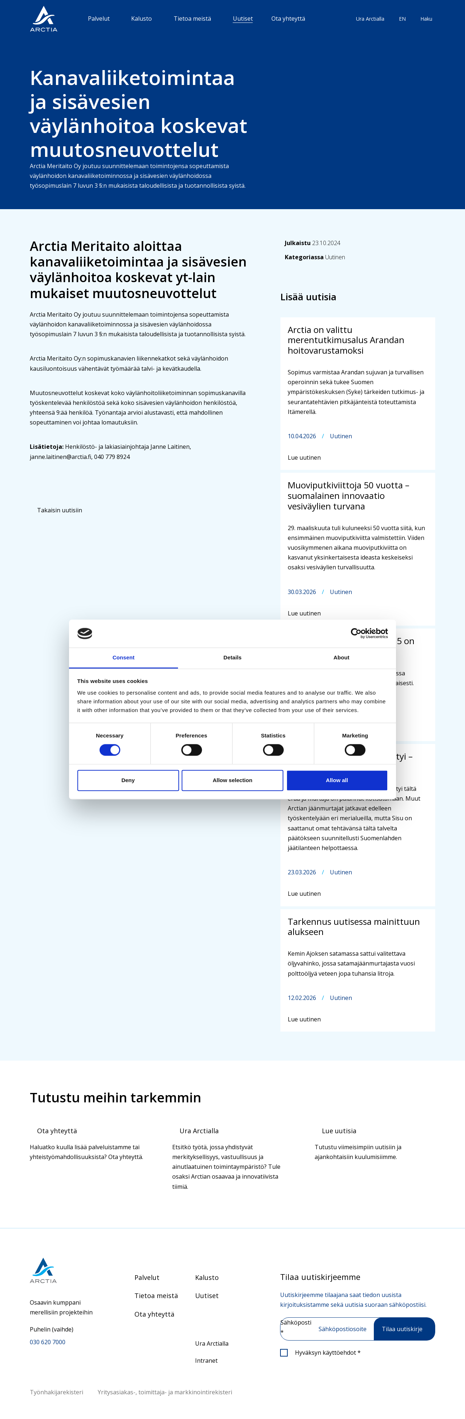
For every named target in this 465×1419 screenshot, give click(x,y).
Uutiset (243, 19)
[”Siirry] (43, 19)
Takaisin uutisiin (59, 510)
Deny (128, 780)
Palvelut (99, 19)
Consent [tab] (124, 657)
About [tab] (341, 657)
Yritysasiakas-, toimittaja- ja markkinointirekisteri (165, 1392)
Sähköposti (295, 1327)
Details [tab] (232, 657)
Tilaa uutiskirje (402, 1329)
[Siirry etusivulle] (64, 1270)
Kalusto (141, 19)
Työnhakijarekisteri (56, 1392)
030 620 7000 (47, 1342)
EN (402, 18)
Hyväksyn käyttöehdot (328, 1353)
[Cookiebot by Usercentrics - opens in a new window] (356, 633)
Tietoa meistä (192, 19)
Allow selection (232, 780)
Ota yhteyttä (288, 19)
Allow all (337, 780)
